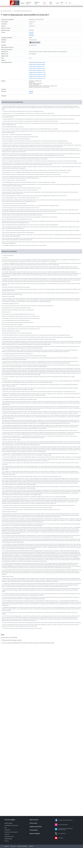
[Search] (66, 3)
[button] (41, 102)
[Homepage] (1, 10)
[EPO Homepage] (14, 3)
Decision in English (35, 42)
